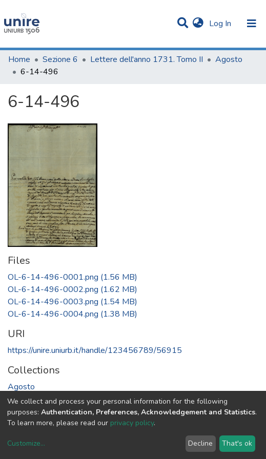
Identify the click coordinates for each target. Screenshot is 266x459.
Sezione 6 (60, 59)
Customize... (26, 443)
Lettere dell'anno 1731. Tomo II (146, 59)
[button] (198, 23)
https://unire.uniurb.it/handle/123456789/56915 (95, 350)
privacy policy (132, 423)
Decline (200, 443)
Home (19, 59)
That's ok (237, 443)
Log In (221, 23)
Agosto (228, 59)
